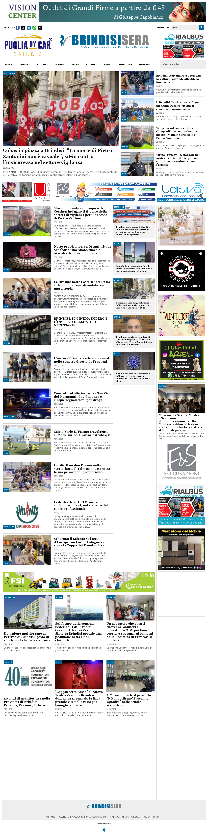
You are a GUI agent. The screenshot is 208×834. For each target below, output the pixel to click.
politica (42, 64)
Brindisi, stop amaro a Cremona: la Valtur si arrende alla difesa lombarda (179, 79)
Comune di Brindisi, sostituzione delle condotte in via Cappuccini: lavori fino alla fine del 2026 (133, 305)
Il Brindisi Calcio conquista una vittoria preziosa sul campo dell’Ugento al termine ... (179, 118)
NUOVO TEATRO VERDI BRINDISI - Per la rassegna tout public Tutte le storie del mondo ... (79, 714)
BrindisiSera (9, 416)
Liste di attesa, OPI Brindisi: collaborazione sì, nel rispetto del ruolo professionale (81, 505)
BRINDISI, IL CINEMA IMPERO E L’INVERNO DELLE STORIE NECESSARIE (80, 322)
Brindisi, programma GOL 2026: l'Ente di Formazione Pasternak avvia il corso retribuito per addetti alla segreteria (133, 231)
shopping (145, 64)
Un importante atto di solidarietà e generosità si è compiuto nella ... (27, 649)
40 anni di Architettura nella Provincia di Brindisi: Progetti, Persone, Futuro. (27, 702)
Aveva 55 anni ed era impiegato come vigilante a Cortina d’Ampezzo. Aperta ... (180, 147)
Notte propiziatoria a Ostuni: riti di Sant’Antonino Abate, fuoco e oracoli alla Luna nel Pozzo (82, 250)
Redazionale (119, 207)
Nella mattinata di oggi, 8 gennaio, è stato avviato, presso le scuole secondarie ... (127, 714)
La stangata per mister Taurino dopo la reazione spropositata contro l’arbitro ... (180, 174)
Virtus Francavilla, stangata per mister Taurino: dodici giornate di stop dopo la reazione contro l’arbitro (179, 160)
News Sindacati (9, 73)
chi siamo (50, 817)
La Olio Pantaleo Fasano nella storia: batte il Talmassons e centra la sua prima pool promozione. (82, 469)
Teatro (6, 270)
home (8, 64)
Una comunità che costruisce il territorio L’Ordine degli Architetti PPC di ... (23, 714)
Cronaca (124, 147)
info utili (125, 64)
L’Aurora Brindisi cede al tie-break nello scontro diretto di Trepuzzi (82, 360)
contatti (157, 817)
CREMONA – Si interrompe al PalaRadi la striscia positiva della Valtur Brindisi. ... (179, 91)
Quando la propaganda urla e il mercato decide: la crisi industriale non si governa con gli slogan (134, 268)
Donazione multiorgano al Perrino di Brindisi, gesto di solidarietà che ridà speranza (27, 637)
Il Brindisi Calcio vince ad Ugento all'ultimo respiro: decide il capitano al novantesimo (179, 106)
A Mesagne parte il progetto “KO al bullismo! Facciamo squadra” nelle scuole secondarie (128, 700)
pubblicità (64, 817)
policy (147, 817)
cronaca (24, 64)
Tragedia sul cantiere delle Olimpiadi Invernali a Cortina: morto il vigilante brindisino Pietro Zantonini (177, 133)
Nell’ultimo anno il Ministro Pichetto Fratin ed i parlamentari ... (78, 649)
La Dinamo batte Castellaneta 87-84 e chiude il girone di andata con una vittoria (82, 285)
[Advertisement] (35, 760)
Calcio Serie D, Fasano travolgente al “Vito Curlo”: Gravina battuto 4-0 (82, 433)
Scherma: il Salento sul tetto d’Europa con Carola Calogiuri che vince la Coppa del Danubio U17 (81, 542)
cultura (91, 64)
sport (75, 64)
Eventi (108, 64)
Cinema (7, 343)
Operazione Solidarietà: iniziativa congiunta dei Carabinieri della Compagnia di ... (129, 649)
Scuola (110, 662)
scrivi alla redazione (96, 817)
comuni (60, 64)
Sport (123, 93)
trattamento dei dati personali (125, 817)
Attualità (118, 280)
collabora (77, 817)
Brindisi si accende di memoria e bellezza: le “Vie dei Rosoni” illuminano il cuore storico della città (133, 378)
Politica (117, 244)
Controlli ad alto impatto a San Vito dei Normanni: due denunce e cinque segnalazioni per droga (82, 397)
